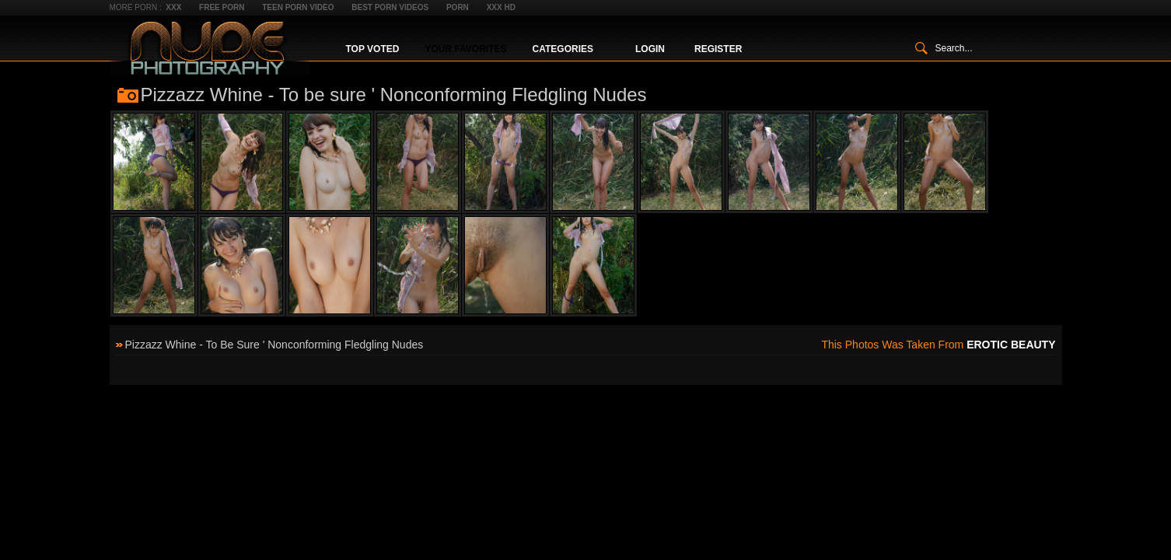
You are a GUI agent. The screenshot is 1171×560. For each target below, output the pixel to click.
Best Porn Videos (389, 7)
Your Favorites (465, 49)
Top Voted (373, 49)
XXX (173, 7)
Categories (563, 49)
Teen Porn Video (298, 7)
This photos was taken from (938, 344)
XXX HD (501, 7)
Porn (457, 7)
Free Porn (221, 7)
